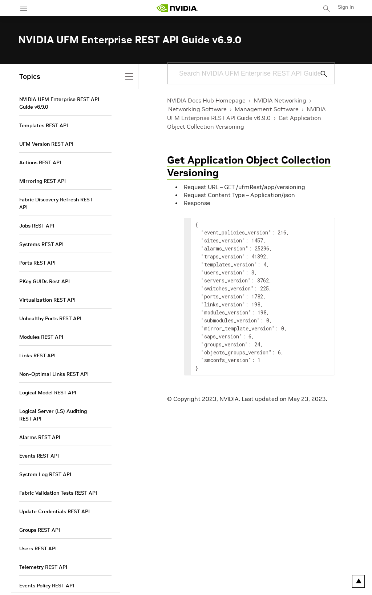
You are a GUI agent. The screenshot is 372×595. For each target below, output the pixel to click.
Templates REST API (43, 125)
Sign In (346, 7)
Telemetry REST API (43, 567)
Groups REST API (39, 530)
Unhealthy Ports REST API (50, 318)
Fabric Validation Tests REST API (58, 493)
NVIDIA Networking (280, 100)
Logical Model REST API (47, 392)
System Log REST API (45, 474)
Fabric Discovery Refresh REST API (56, 203)
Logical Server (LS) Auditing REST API (53, 415)
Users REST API (38, 548)
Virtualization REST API (47, 300)
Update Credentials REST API (54, 511)
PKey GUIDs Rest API (44, 281)
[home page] (177, 8)
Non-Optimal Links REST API (54, 374)
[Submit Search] (319, 74)
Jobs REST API (36, 225)
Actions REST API (40, 162)
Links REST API (37, 355)
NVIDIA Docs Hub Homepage (206, 100)
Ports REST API (37, 263)
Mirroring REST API (42, 181)
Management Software (267, 109)
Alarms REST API (39, 437)
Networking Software (197, 109)
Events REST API (39, 456)
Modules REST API (41, 337)
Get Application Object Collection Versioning (249, 166)
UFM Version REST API (46, 144)
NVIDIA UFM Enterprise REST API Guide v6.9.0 (59, 103)
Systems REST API (41, 244)
